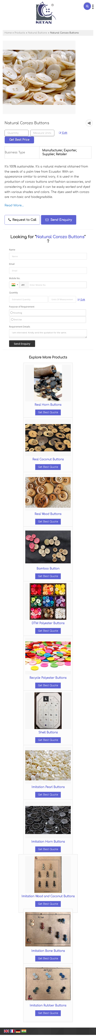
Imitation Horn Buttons (48, 841)
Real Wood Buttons (48, 514)
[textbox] (42, 133)
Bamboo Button (48, 568)
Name (12, 249)
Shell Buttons (48, 732)
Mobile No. (14, 278)
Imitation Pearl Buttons (48, 787)
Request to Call (22, 220)
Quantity (13, 292)
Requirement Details (19, 326)
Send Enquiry (58, 220)
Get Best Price (19, 139)
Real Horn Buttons (48, 404)
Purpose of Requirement (21, 307)
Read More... (14, 205)
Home (8, 33)
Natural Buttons (37, 33)
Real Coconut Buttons (48, 459)
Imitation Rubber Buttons (48, 1005)
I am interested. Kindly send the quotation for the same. (48, 333)
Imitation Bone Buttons (48, 951)
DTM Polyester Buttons (48, 623)
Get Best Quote (48, 412)
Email (12, 264)
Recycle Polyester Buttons (48, 678)
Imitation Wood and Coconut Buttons (48, 896)
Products (20, 33)
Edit (63, 133)
